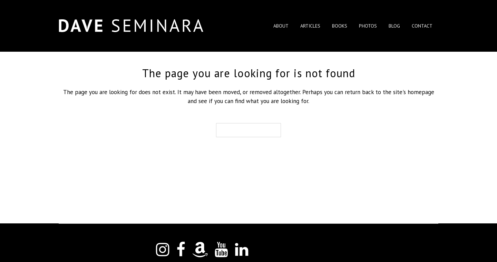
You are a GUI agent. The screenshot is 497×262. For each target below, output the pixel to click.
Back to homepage (248, 130)
